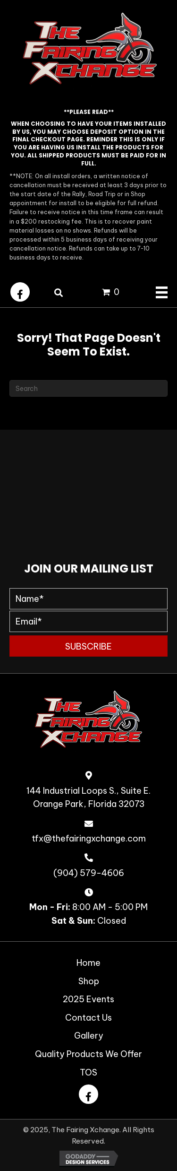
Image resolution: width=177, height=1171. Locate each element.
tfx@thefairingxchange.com (89, 838)
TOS (88, 1072)
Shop (88, 981)
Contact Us (88, 1017)
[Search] (88, 388)
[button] (20, 292)
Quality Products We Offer (88, 1054)
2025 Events (88, 999)
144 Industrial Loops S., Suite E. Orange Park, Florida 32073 (88, 797)
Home (88, 962)
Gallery (88, 1035)
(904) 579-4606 (88, 872)
